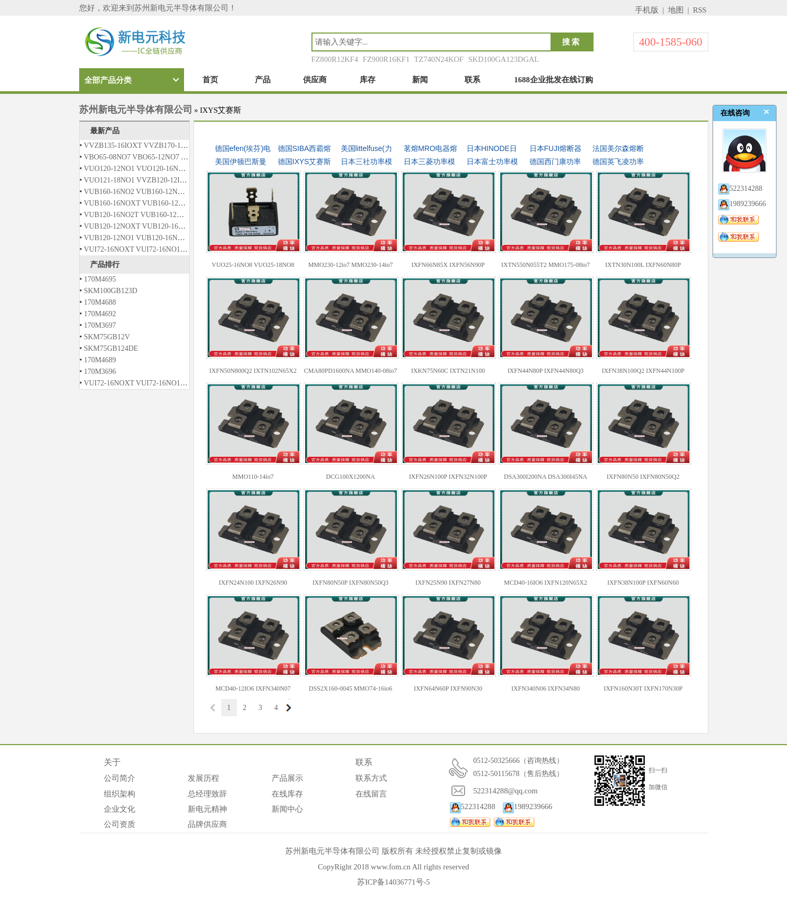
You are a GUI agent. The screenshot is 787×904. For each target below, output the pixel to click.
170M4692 (100, 314)
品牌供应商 (207, 824)
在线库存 (287, 794)
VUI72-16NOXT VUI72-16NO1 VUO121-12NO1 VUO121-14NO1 (185, 249)
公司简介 (119, 778)
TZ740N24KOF (438, 59)
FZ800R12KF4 (335, 59)
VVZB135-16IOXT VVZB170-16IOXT (143, 145)
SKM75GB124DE (111, 348)
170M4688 (100, 302)
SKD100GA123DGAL (503, 59)
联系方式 (371, 778)
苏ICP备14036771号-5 (393, 882)
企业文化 (119, 809)
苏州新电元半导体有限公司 (135, 109)
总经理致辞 (207, 794)
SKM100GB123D (110, 291)
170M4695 (100, 279)
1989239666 (527, 806)
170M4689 (100, 360)
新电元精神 (207, 809)
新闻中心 (287, 809)
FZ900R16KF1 (386, 59)
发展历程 (203, 778)
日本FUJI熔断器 (556, 148)
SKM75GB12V (107, 337)
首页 (210, 80)
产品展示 (287, 778)
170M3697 (100, 325)
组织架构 (119, 794)
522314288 (472, 806)
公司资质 (119, 824)
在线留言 (371, 794)
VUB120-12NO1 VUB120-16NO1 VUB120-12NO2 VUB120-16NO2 (188, 238)
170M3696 (100, 371)
